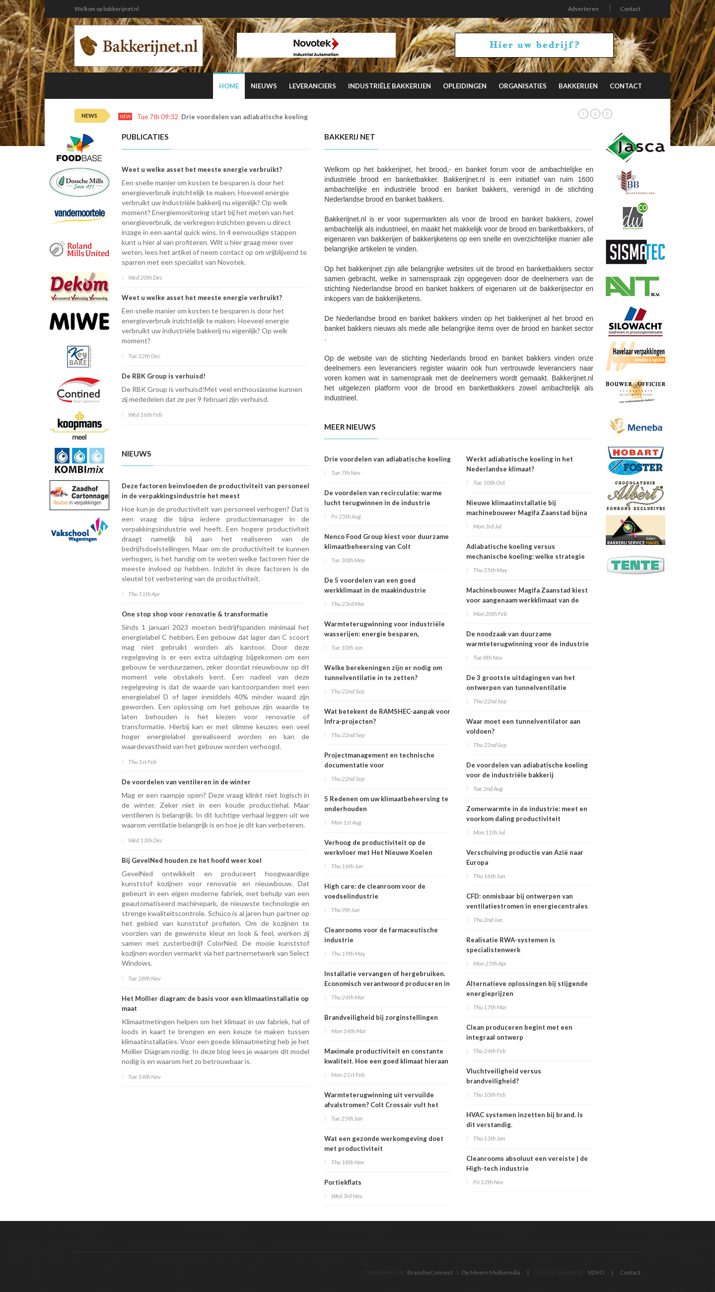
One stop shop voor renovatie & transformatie (195, 614)
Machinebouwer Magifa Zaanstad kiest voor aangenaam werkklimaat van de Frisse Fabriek (527, 600)
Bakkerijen (578, 86)
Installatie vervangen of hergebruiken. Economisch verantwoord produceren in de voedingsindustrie (387, 983)
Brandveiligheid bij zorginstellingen (381, 1017)
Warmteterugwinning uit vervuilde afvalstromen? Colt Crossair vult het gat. (381, 1105)
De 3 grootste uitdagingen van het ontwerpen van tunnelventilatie (520, 682)
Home (229, 86)
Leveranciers (312, 86)
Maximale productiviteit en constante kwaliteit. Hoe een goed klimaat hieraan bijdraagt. (386, 1061)
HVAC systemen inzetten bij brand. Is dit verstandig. (524, 1120)
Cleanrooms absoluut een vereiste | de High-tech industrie (527, 1163)
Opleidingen (465, 86)
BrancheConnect (430, 1272)
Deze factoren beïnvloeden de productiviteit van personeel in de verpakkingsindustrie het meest (215, 491)
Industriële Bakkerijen (389, 86)
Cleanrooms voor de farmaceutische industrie (381, 935)
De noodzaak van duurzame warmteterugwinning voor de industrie (527, 639)
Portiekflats (342, 1182)
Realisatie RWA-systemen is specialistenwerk (510, 945)
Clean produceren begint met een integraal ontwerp (519, 1032)
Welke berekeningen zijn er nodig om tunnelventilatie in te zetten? (383, 673)
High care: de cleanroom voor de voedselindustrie (375, 891)
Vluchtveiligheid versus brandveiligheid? (503, 1076)
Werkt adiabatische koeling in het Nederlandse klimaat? (519, 464)
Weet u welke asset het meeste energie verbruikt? (202, 169)
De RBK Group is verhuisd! (164, 376)
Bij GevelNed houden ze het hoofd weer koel (192, 860)
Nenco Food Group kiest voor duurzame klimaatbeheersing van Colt (386, 541)
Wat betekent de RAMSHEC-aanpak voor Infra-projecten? (387, 716)
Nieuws (264, 86)
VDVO (595, 1272)
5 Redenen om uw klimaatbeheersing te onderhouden (386, 804)
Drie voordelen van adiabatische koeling (244, 117)
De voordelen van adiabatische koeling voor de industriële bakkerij (527, 770)
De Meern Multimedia (491, 1272)
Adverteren (583, 8)
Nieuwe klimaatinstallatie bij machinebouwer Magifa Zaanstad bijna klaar (526, 513)
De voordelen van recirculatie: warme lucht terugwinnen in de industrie (383, 498)
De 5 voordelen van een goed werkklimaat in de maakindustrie (375, 585)
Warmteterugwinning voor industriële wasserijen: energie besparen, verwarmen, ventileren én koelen (384, 634)
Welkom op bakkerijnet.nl (106, 8)
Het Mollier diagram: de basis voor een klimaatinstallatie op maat (215, 1003)
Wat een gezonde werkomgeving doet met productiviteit (383, 1143)
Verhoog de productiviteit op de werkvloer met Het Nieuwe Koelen (378, 847)
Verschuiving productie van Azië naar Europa (524, 857)
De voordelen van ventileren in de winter (186, 782)
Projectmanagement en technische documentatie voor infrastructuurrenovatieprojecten (379, 765)
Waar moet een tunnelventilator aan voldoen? (523, 726)
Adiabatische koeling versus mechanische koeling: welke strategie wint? (525, 556)
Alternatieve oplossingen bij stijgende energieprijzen (527, 988)
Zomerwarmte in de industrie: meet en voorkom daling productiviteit (526, 814)
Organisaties (523, 86)
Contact (630, 8)
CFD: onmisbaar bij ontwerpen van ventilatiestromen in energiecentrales (527, 901)
